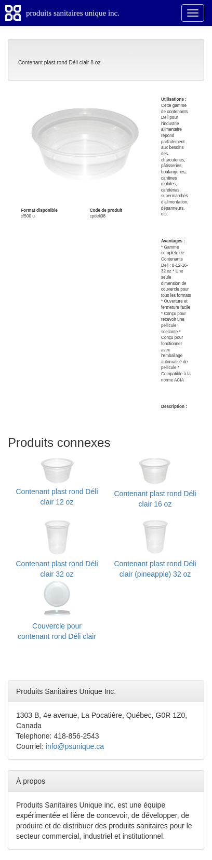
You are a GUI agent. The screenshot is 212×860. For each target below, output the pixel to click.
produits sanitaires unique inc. (73, 13)
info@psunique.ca (75, 746)
